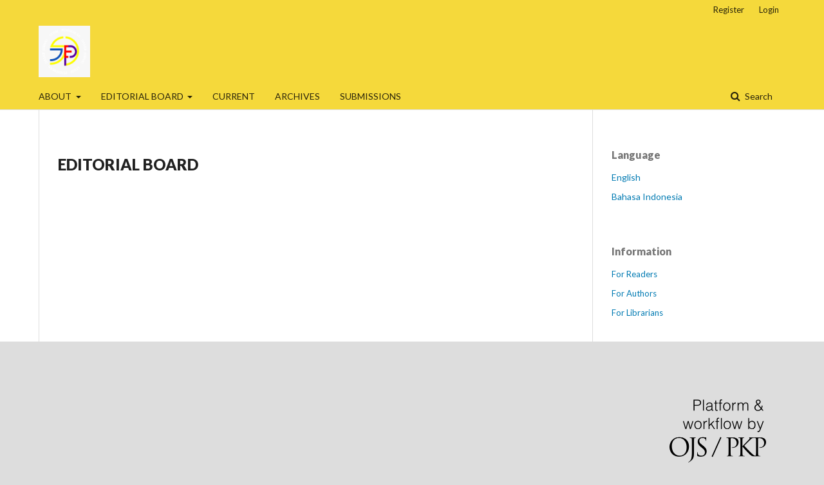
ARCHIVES (297, 96)
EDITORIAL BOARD (143, 96)
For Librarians (637, 312)
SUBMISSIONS (370, 96)
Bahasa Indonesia (647, 196)
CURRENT (233, 96)
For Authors (634, 293)
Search (757, 96)
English (626, 177)
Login (769, 10)
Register (728, 10)
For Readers (634, 274)
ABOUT (56, 96)
